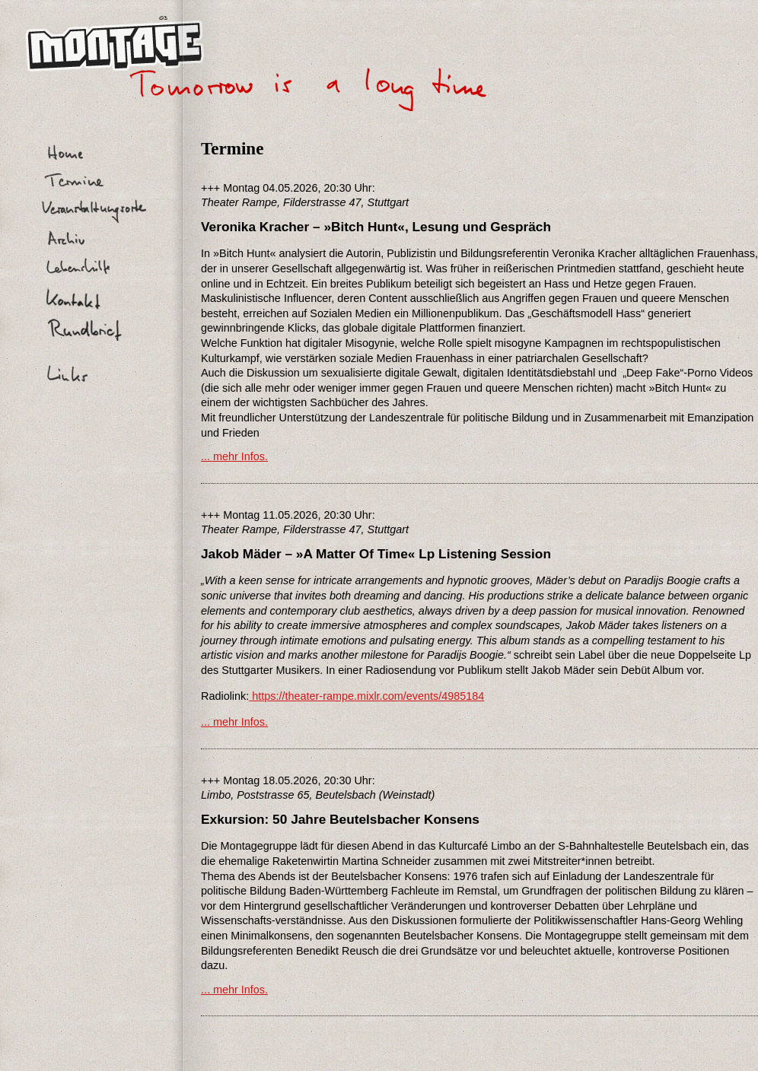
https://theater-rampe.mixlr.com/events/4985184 (366, 696)
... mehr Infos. (234, 456)
